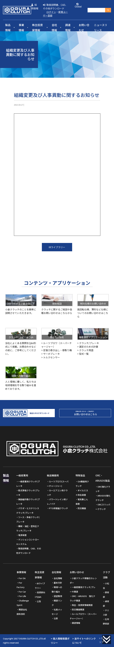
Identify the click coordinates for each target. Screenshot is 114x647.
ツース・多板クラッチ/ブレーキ (28, 519)
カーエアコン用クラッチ (57, 492)
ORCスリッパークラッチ (102, 506)
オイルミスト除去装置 (82, 492)
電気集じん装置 (82, 501)
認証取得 (58, 596)
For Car (22, 591)
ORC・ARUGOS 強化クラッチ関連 (82, 598)
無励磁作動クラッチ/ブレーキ (28, 501)
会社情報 (54, 27)
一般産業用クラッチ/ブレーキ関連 (82, 589)
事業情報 (21, 27)
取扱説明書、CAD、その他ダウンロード (55, 6)
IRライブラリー (57, 247)
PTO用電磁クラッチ (58, 508)
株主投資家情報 (37, 27)
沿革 (56, 618)
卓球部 (106, 603)
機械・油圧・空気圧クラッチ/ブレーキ (27, 528)
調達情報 (68, 27)
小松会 (106, 585)
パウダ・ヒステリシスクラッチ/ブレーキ (27, 510)
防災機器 (82, 508)
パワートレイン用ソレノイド (57, 501)
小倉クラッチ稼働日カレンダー (83, 580)
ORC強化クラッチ (102, 489)
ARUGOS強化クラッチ (102, 498)
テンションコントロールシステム (27, 541)
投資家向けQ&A (40, 594)
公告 (39, 601)
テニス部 (106, 612)
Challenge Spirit (23, 603)
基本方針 (58, 582)
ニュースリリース (100, 27)
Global (77, 5)
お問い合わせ (84, 27)
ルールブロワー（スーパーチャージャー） (83, 616)
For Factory (20, 585)
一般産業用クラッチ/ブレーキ (28, 483)
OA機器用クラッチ (82, 483)
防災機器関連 (78, 609)
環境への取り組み (57, 589)
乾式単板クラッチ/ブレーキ (28, 492)
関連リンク (57, 603)
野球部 (106, 594)
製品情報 (8, 27)
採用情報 (34, 6)
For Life (22, 596)
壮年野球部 (106, 621)
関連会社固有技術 (22, 611)
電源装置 (22, 535)
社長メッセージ (57, 611)
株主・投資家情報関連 (82, 605)
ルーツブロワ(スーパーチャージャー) (57, 483)
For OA (22, 578)
